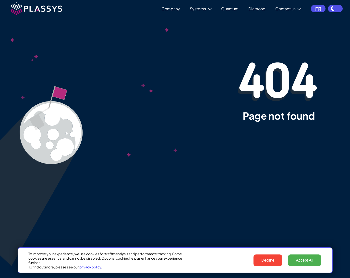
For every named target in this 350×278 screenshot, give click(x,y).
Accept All (304, 260)
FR (318, 9)
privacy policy (90, 267)
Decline (267, 260)
